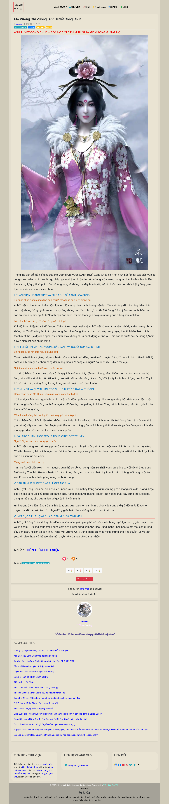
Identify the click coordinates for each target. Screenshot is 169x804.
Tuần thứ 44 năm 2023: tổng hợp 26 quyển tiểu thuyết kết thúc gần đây (47, 698)
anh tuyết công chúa (42, 563)
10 (70, 570)
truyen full (63, 797)
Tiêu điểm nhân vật (21, 27)
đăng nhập (84, 589)
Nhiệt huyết (40, 27)
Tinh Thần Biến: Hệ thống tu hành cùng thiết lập (36, 687)
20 (79, 570)
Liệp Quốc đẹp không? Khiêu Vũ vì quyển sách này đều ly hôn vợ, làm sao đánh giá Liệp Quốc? (58, 714)
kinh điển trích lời (30, 767)
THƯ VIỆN (75, 7)
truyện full (28, 797)
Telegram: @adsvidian (76, 765)
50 (88, 570)
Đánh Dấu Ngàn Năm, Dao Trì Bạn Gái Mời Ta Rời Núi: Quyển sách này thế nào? (51, 719)
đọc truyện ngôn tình (106, 797)
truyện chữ (90, 797)
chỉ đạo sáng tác (44, 770)
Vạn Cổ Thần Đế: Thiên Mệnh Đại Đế (31, 677)
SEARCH (113, 7)
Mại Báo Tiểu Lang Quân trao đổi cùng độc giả (35, 656)
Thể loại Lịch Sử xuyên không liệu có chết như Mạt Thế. (39, 692)
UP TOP (84, 788)
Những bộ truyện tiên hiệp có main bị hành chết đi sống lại (41, 650)
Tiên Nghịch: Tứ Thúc (24, 682)
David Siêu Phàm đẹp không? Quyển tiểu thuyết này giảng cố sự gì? (45, 724)
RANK (86, 7)
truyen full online (80, 800)
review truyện (46, 764)
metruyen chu (143, 797)
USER (124, 7)
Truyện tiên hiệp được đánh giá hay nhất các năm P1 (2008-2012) (44, 661)
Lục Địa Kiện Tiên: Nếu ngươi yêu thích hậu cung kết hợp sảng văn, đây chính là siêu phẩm (56, 735)
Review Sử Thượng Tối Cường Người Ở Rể (33, 708)
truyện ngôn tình (76, 797)
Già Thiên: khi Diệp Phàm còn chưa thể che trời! (36, 703)
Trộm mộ (49, 27)
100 (97, 570)
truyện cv (38, 797)
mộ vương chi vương (28, 563)
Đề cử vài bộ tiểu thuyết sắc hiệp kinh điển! (34, 666)
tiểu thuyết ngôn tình (126, 797)
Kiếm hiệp (32, 27)
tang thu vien (95, 800)
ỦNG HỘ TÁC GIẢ (85, 579)
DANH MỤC (59, 7)
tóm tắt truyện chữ (22, 773)
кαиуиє (19, 24)
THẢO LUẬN (99, 7)
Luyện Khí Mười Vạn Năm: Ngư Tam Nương (34, 671)
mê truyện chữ (50, 797)
